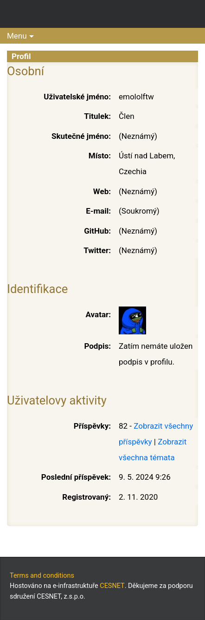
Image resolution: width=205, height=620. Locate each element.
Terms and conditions (42, 576)
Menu (17, 35)
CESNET (112, 586)
